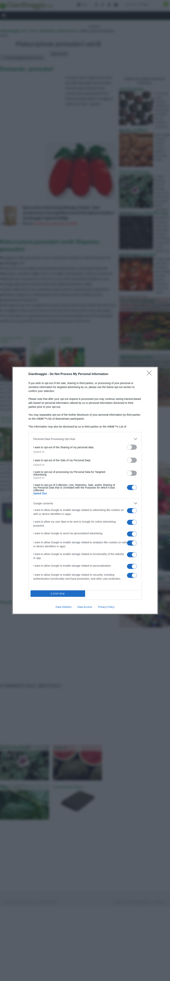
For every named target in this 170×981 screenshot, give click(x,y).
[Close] (150, 374)
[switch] (132, 447)
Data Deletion (64, 606)
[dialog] (85, 490)
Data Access (84, 606)
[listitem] (85, 439)
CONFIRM (58, 593)
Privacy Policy (106, 606)
